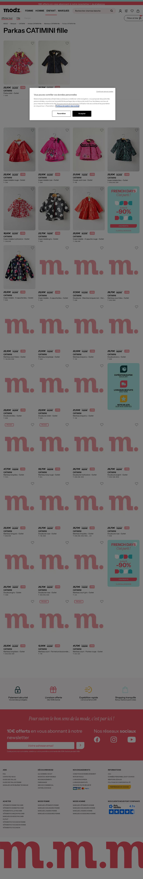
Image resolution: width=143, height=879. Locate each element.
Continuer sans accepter (104, 91)
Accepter (82, 114)
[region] (72, 104)
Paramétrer (61, 114)
